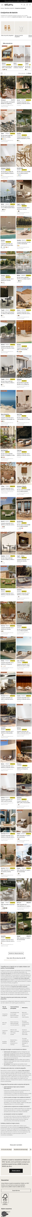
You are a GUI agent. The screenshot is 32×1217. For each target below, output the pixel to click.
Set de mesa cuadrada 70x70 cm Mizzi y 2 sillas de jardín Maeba (8, 559)
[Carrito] (27, 4)
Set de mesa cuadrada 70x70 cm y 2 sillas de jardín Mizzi (24, 279)
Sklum (4, 1214)
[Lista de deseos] (30, 4)
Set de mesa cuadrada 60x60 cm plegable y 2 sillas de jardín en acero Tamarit (8, 455)
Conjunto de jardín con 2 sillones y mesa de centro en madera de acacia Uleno (24, 313)
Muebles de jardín (9, 8)
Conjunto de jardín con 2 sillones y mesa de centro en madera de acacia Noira (8, 767)
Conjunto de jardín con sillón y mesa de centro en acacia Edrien (23, 733)
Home (2, 8)
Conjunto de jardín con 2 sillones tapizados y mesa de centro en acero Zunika (24, 138)
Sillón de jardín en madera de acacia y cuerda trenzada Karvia (7, 871)
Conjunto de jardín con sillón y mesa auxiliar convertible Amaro (7, 68)
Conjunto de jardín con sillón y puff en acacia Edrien (7, 801)
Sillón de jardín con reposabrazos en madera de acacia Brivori (23, 906)
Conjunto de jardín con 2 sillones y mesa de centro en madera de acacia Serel (24, 103)
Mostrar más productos (16, 953)
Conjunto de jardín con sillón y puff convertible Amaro (7, 245)
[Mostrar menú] (2, 4)
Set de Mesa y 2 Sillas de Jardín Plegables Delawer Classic (7, 173)
